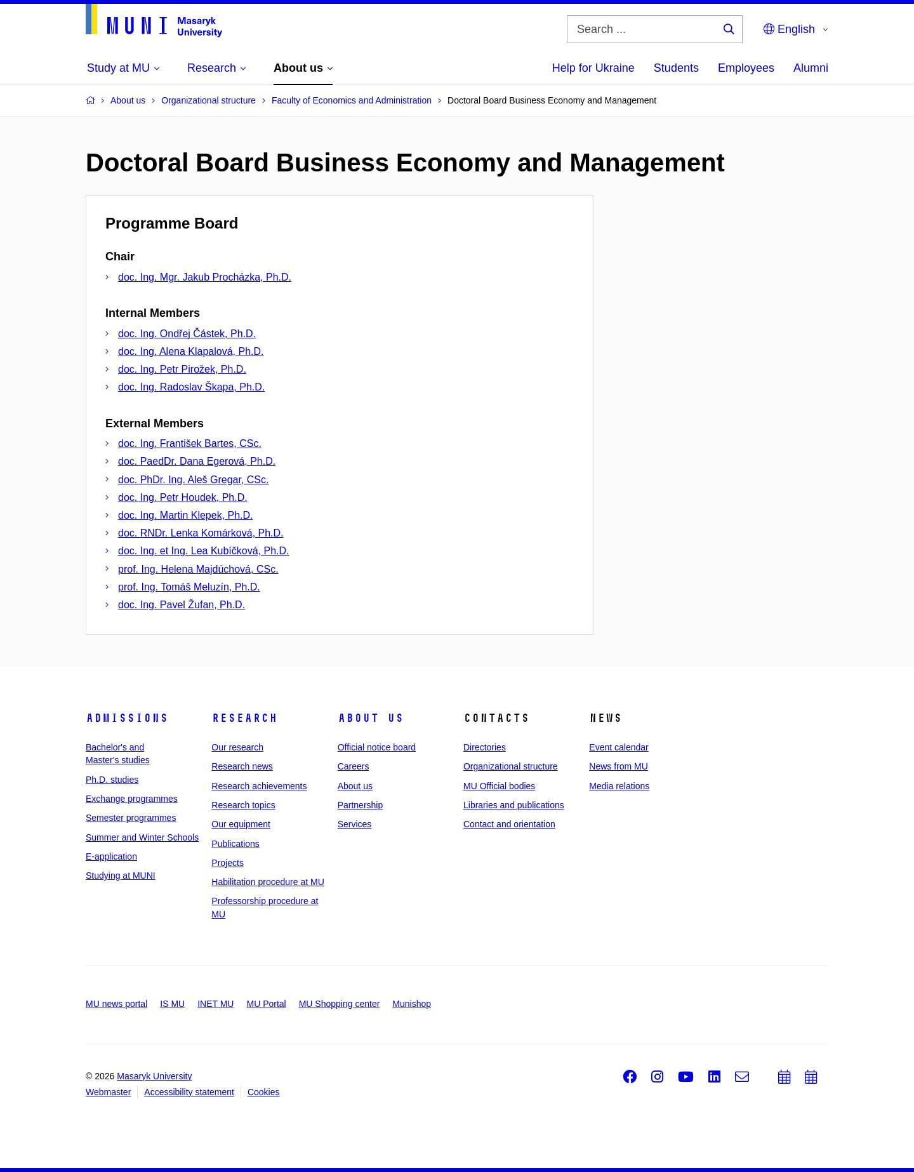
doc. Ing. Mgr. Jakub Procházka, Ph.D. (204, 277)
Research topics (243, 805)
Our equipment (240, 824)
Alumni (810, 68)
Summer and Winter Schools (142, 837)
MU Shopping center (339, 1004)
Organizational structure (510, 766)
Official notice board (377, 747)
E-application (111, 856)
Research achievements (259, 786)
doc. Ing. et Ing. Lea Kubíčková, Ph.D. (203, 550)
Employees (746, 68)
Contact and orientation (509, 824)
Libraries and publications (513, 805)
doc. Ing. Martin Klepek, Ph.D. (185, 515)
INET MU (215, 1004)
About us (371, 718)
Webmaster (108, 1092)
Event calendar (618, 747)
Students (676, 68)
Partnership (360, 805)
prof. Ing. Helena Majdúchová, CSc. (198, 569)
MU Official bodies (499, 786)
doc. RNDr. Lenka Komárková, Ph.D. (201, 533)
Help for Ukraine (593, 68)
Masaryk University (154, 1076)
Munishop (411, 1004)
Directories (484, 747)
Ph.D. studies (112, 780)
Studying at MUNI (121, 875)
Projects (227, 863)
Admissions (127, 718)
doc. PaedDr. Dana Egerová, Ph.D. (196, 461)
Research (244, 718)
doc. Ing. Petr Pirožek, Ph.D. (182, 369)
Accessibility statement (189, 1092)
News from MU (618, 766)
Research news (242, 766)
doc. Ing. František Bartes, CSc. (190, 443)
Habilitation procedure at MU (267, 882)
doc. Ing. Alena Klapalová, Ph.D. (190, 351)
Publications (235, 844)
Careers (353, 766)
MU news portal (116, 1004)
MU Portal (266, 1004)
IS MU (172, 1004)
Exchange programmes (132, 799)
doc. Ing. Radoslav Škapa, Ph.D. (191, 387)
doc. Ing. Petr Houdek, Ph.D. (183, 497)
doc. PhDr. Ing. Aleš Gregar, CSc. (193, 479)
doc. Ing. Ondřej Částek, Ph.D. (187, 333)
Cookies (264, 1092)
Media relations (619, 786)
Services (355, 824)
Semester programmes (131, 818)
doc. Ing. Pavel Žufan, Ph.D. (181, 604)
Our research (237, 747)
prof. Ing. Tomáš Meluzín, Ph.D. (189, 587)
